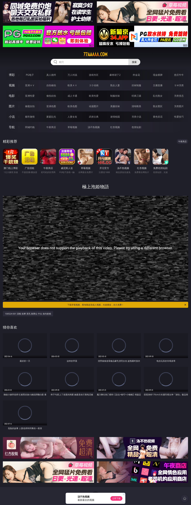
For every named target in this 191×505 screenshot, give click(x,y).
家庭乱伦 (51, 116)
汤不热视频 (94, 127)
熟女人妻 (115, 85)
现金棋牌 (157, 74)
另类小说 (136, 116)
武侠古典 (93, 116)
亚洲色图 (51, 106)
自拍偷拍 (51, 85)
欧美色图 (72, 106)
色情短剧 (136, 127)
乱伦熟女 (157, 95)
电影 (12, 96)
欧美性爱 (93, 95)
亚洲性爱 (30, 95)
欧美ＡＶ (72, 85)
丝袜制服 (136, 85)
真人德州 (51, 74)
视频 (12, 85)
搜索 (134, 62)
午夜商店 (51, 127)
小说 (12, 117)
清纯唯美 (136, 106)
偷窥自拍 (30, 106)
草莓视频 (72, 127)
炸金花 (136, 74)
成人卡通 (72, 95)
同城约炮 (30, 127)
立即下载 (116, 498)
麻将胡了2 (115, 74)
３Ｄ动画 (93, 85)
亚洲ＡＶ (30, 85)
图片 (12, 106)
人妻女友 (72, 116)
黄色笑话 (157, 116)
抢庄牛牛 (179, 74)
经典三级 (136, 95)
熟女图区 (157, 106)
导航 (12, 127)
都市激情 (30, 116)
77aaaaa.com (95, 54)
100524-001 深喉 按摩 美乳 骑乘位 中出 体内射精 (28, 313)
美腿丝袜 (115, 106)
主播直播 (157, 85)
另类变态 (179, 95)
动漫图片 (93, 106)
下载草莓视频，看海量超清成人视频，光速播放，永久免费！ (127, 305)
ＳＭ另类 (179, 85)
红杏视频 (115, 127)
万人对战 (72, 74)
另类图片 (179, 106)
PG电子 (30, 74)
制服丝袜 (115, 95)
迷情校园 (115, 116)
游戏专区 (93, 74)
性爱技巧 (179, 116)
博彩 (12, 75)
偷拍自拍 (51, 95)
